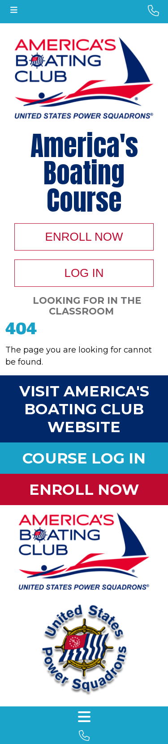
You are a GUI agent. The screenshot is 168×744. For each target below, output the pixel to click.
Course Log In (84, 458)
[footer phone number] (84, 736)
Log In (83, 273)
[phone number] (153, 10)
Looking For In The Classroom (87, 306)
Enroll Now (84, 236)
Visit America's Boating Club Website (84, 409)
